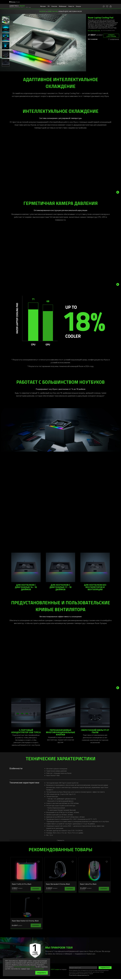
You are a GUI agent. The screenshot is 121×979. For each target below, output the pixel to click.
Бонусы (78, 6)
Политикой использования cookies (24, 967)
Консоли (54, 6)
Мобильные (62, 6)
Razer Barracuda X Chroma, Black (58, 884)
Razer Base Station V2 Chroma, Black (25, 921)
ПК (49, 6)
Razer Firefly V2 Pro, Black (21, 884)
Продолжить (41, 973)
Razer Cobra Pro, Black (88, 884)
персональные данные (37, 969)
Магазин (43, 6)
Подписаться (105, 967)
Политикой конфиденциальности (79, 975)
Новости (71, 6)
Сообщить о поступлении (111, 35)
